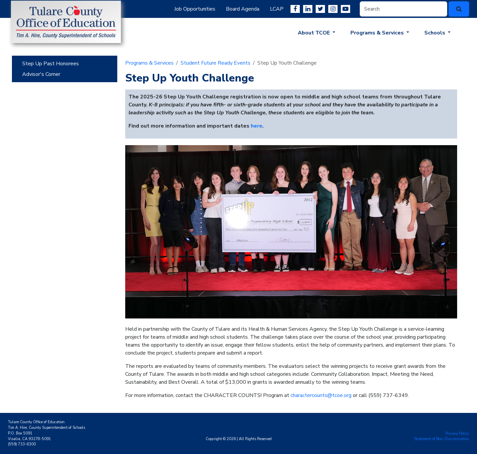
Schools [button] (435, 32)
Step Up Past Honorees (50, 63)
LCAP (277, 9)
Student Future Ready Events (215, 63)
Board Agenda (242, 9)
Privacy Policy (457, 433)
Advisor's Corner (41, 74)
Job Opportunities (194, 9)
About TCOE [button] (314, 32)
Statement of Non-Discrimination (441, 438)
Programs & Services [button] (377, 32)
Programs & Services (149, 63)
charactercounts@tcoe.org (321, 395)
